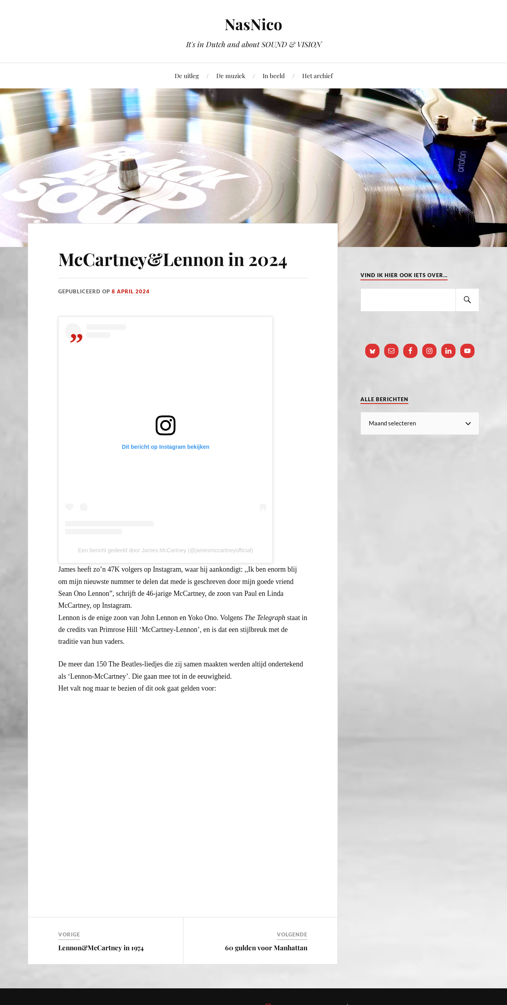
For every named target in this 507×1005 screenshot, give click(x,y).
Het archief (317, 75)
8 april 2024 (131, 291)
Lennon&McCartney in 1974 (101, 947)
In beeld (274, 75)
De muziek (230, 75)
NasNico (253, 24)
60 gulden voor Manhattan (266, 947)
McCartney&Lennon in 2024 (172, 258)
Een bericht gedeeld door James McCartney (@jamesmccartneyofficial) (165, 550)
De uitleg (187, 75)
